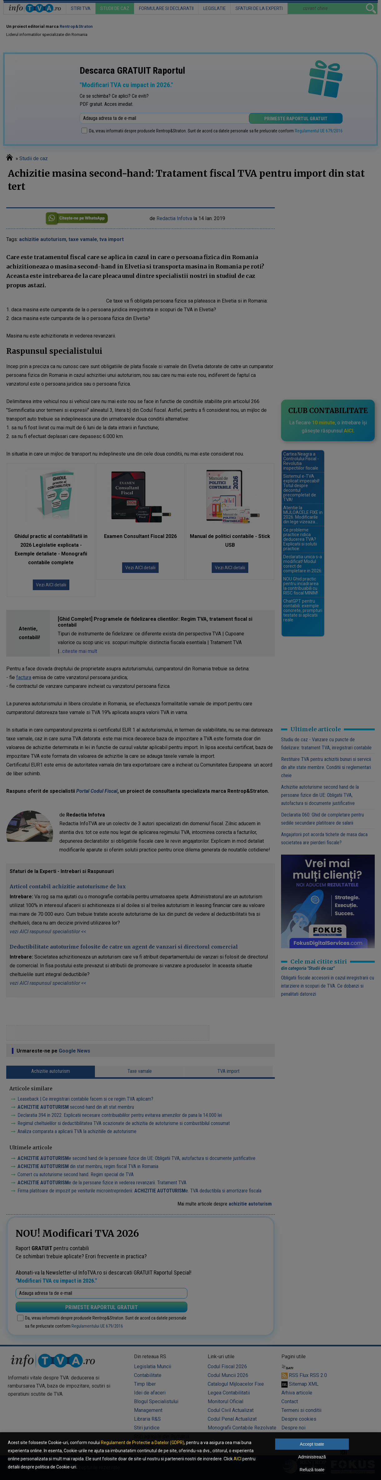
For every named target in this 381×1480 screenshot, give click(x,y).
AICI (237, 1458)
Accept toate (312, 1444)
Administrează (312, 1456)
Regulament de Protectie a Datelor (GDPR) (142, 1442)
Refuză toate (311, 1469)
